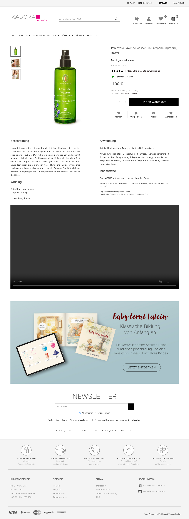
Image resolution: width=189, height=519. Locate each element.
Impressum (101, 486)
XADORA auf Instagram (154, 491)
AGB (98, 497)
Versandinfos (59, 493)
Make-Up (52, 35)
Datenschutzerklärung (106, 493)
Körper (66, 35)
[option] (65, 87)
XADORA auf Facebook (154, 485)
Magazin (163, 3)
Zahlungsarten (60, 497)
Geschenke (93, 35)
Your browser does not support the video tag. (94, 247)
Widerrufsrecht (103, 489)
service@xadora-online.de (22, 493)
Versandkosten (131, 93)
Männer (80, 35)
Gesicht (38, 35)
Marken (23, 35)
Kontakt (131, 3)
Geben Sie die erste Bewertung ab (143, 71)
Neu (14, 35)
